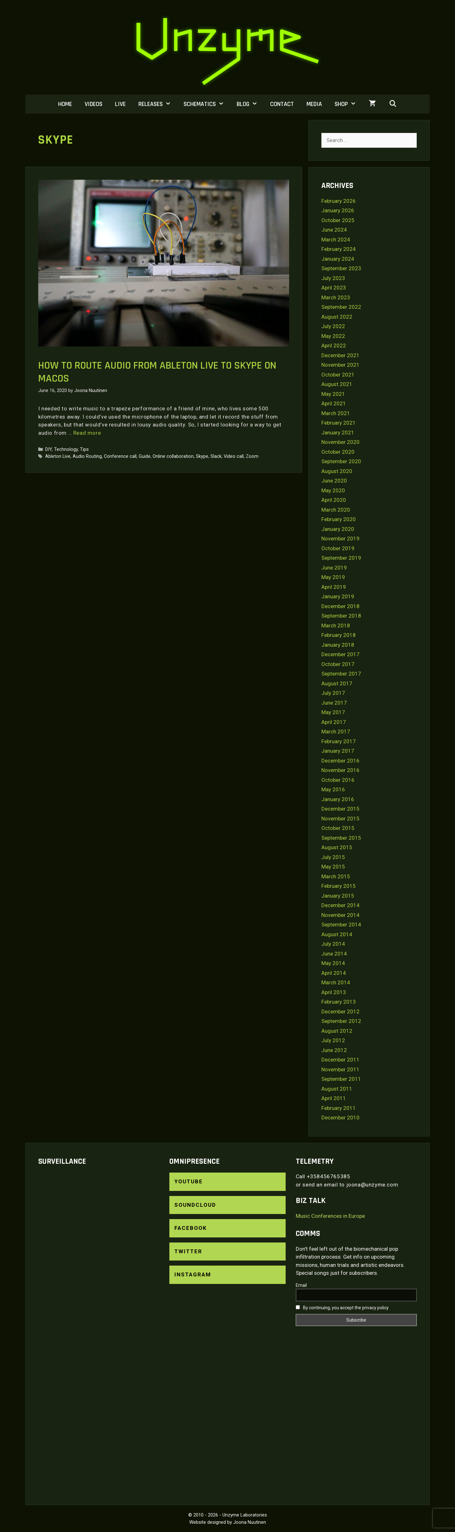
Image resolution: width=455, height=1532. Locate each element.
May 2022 (333, 336)
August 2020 (336, 471)
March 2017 (335, 731)
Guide (144, 456)
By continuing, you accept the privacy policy (342, 1307)
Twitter (188, 1251)
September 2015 (341, 838)
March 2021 (335, 413)
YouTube (188, 1181)
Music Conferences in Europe (330, 1216)
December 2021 (340, 355)
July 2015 (333, 857)
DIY (48, 449)
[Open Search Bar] (392, 104)
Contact (282, 104)
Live (120, 104)
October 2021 (338, 374)
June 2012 (334, 1050)
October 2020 (338, 452)
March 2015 (335, 876)
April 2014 (333, 973)
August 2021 (336, 384)
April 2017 (333, 722)
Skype (202, 456)
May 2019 (333, 577)
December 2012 (340, 1011)
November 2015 (340, 818)
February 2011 (338, 1108)
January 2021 (337, 432)
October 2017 (338, 664)
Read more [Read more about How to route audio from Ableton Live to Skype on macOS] (87, 433)
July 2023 (333, 278)
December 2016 (340, 760)
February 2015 (338, 886)
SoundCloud (195, 1205)
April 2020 (333, 500)
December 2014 (340, 905)
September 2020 (341, 461)
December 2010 (340, 1117)
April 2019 (333, 587)
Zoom (252, 456)
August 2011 (336, 1089)
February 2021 (338, 423)
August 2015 (336, 847)
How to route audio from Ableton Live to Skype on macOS (157, 371)
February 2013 (338, 1002)
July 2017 (333, 693)
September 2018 (341, 616)
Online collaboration (173, 456)
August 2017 (336, 683)
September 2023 (341, 268)
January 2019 (337, 596)
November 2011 (340, 1069)
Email (301, 1285)
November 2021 (340, 365)
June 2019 (334, 567)
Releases (157, 104)
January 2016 (337, 799)
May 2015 (333, 866)
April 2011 (333, 1098)
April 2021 (333, 403)
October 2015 (338, 828)
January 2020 (337, 529)
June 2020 (334, 480)
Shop (348, 104)
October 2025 (338, 220)
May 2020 (333, 490)
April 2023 (333, 287)
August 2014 (336, 934)
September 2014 (341, 924)
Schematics (207, 104)
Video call (234, 456)
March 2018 (335, 625)
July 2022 (333, 326)
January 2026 (337, 210)
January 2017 (337, 751)
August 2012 (336, 1031)
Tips (84, 449)
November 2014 (340, 915)
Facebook (190, 1228)
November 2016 (340, 770)
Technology (66, 449)
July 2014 (333, 944)
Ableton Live (57, 456)
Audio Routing (87, 456)
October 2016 (338, 780)
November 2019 (340, 538)
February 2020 (338, 519)
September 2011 (341, 1079)
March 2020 (335, 510)
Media (314, 104)
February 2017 (338, 741)
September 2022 (341, 307)
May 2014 (333, 963)
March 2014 (335, 982)
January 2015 (337, 896)
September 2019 (341, 558)
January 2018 (337, 645)
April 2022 (333, 345)
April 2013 (333, 992)
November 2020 (340, 442)
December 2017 (340, 654)
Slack (215, 456)
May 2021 (333, 394)
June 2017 (334, 703)
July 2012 (333, 1040)
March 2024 (335, 239)
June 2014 (334, 953)
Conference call (120, 456)
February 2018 (338, 635)
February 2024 (338, 249)
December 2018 (340, 606)
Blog (250, 104)
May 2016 (333, 789)
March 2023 (335, 297)
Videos (93, 104)
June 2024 (334, 230)
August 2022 (336, 317)
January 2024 (337, 259)
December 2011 (340, 1059)
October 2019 (338, 548)
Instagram (192, 1274)
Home (65, 104)
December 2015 (340, 809)
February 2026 (338, 201)
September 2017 (341, 673)
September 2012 (341, 1021)
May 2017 (333, 712)
